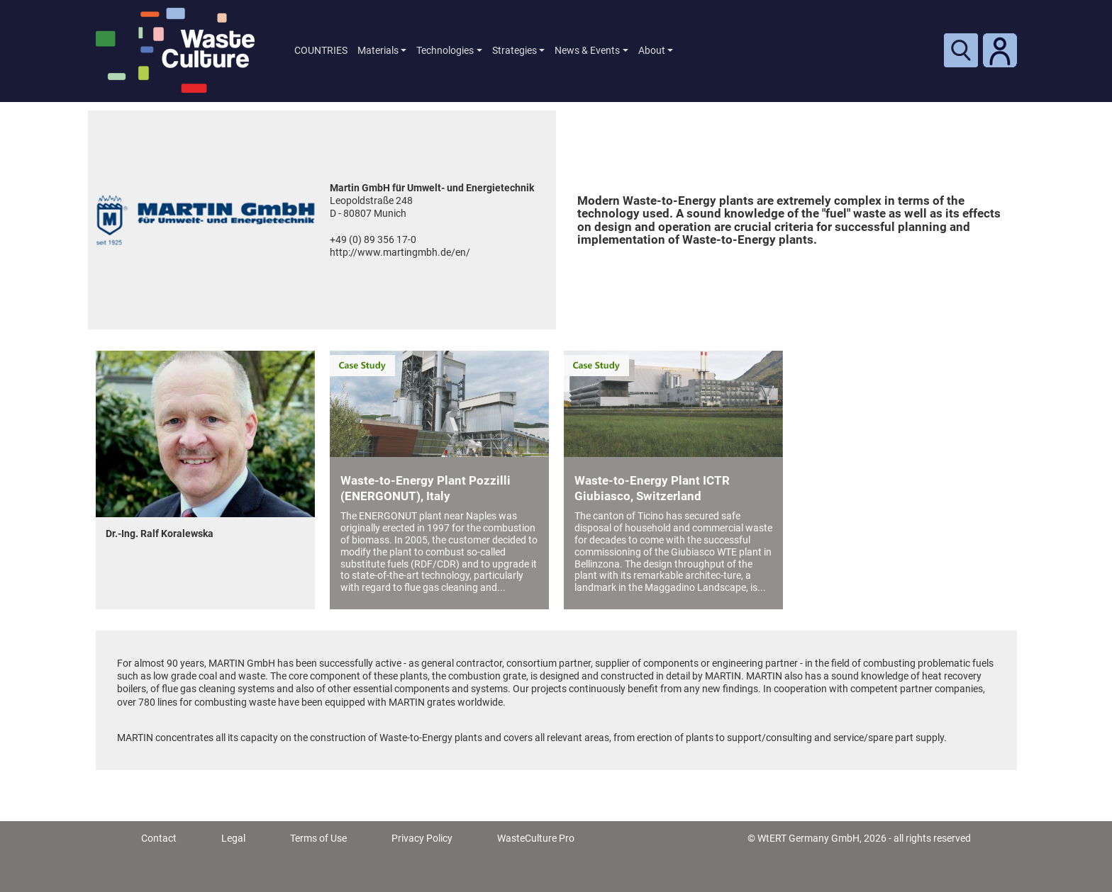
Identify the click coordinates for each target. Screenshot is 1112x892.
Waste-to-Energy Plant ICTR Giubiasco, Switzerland (652, 488)
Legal (233, 838)
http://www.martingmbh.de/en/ (400, 252)
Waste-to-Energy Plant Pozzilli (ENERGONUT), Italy (425, 488)
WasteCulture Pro (535, 838)
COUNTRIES (321, 50)
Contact (159, 838)
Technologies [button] (445, 50)
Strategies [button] (514, 50)
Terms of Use (318, 838)
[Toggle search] (961, 50)
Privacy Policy (421, 838)
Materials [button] (378, 50)
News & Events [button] (587, 50)
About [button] (651, 50)
